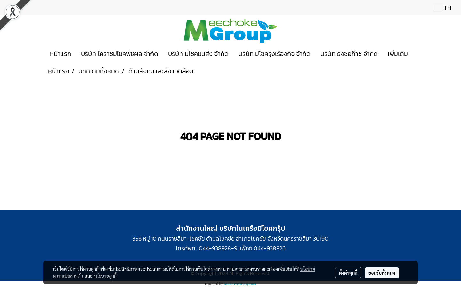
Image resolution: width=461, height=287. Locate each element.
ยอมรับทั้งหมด (381, 272)
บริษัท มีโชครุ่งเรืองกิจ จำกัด (275, 54)
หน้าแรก (60, 54)
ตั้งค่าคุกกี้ (348, 272)
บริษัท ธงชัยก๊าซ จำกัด (349, 54)
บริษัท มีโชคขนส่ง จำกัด (198, 54)
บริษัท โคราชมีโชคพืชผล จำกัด (119, 54)
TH (442, 7)
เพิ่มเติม (398, 54)
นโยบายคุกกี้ (105, 276)
